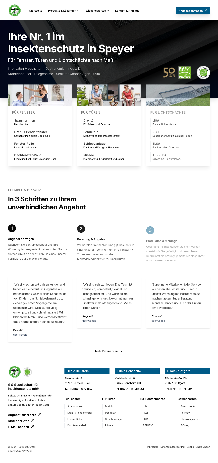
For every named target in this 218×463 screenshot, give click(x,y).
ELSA (145, 419)
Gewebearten (187, 399)
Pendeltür (110, 413)
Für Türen (108, 399)
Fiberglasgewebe (190, 419)
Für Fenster (72, 399)
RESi (145, 413)
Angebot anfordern (25, 415)
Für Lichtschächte (152, 399)
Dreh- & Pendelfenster (79, 413)
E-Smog (185, 426)
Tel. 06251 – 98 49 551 (129, 389)
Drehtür (109, 407)
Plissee (109, 426)
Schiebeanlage (113, 419)
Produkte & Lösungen (64, 10)
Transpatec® (188, 407)
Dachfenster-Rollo (77, 426)
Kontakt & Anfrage (127, 10)
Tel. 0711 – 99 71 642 (178, 389)
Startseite (35, 10)
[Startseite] (14, 10)
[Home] (14, 372)
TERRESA (148, 426)
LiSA (145, 407)
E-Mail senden (21, 427)
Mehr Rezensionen (109, 352)
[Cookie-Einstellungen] (198, 447)
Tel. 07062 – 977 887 (78, 389)
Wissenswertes (97, 10)
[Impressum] (153, 447)
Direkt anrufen (21, 421)
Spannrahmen (75, 407)
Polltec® (185, 413)
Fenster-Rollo (74, 419)
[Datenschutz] (173, 447)
